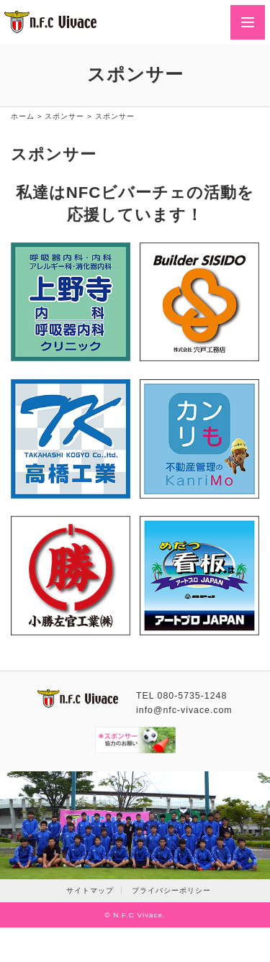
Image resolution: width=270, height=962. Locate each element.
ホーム (23, 116)
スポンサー (64, 116)
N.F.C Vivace (138, 915)
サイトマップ (90, 890)
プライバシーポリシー (171, 890)
